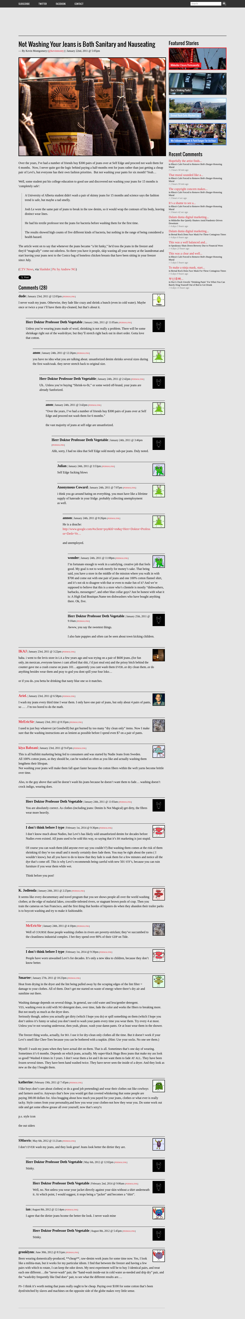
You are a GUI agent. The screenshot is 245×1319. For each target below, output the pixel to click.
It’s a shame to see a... (182, 203)
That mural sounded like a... (186, 175)
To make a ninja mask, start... (187, 267)
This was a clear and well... (185, 253)
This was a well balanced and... (188, 242)
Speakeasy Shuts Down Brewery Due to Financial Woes (197, 245)
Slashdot (44, 269)
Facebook (61, 3)
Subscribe (24, 3)
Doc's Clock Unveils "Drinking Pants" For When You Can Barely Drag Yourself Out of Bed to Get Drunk (197, 283)
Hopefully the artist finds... (185, 160)
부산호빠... (176, 278)
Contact (79, 3)
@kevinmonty (56, 50)
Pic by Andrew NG (64, 269)
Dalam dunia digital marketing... (189, 217)
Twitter (43, 3)
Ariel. (22, 696)
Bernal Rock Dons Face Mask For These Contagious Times (198, 234)
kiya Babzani (28, 748)
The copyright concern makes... (188, 189)
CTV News (26, 269)
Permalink (69, 297)
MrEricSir (26, 722)
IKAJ (22, 651)
